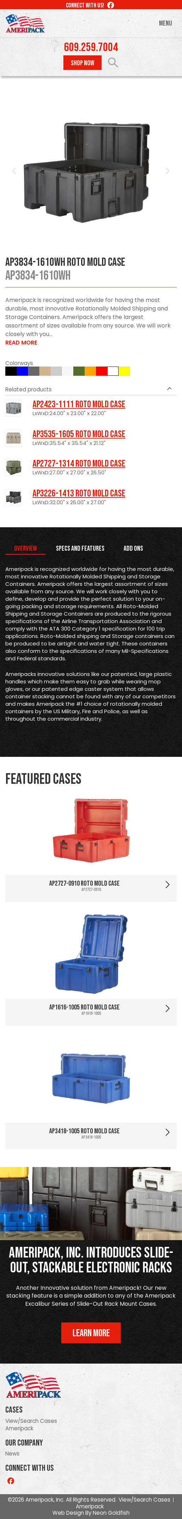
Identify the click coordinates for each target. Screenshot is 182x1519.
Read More (21, 343)
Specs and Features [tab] (80, 548)
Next (167, 171)
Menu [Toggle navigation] (165, 23)
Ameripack (19, 1428)
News (12, 1453)
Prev (14, 171)
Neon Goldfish (111, 1513)
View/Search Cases (31, 1421)
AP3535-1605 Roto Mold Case (79, 434)
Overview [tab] (25, 548)
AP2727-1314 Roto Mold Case (79, 463)
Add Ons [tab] (133, 548)
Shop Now (82, 63)
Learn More (91, 1333)
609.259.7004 (91, 48)
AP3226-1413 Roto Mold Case (79, 493)
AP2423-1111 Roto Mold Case (79, 404)
